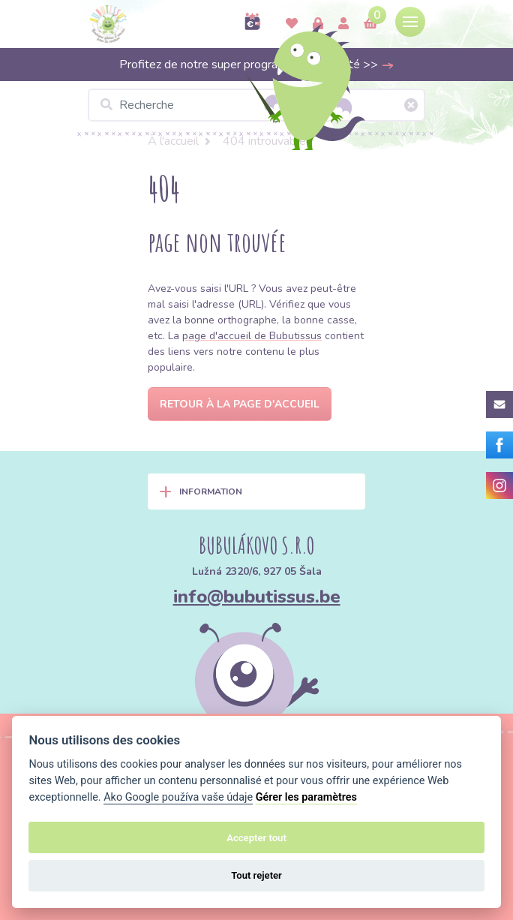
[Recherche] (256, 105)
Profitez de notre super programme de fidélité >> (256, 64)
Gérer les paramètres (306, 797)
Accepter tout (256, 837)
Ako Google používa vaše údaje (178, 797)
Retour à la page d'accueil (240, 404)
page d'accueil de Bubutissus (252, 336)
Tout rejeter (256, 875)
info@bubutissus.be (256, 597)
